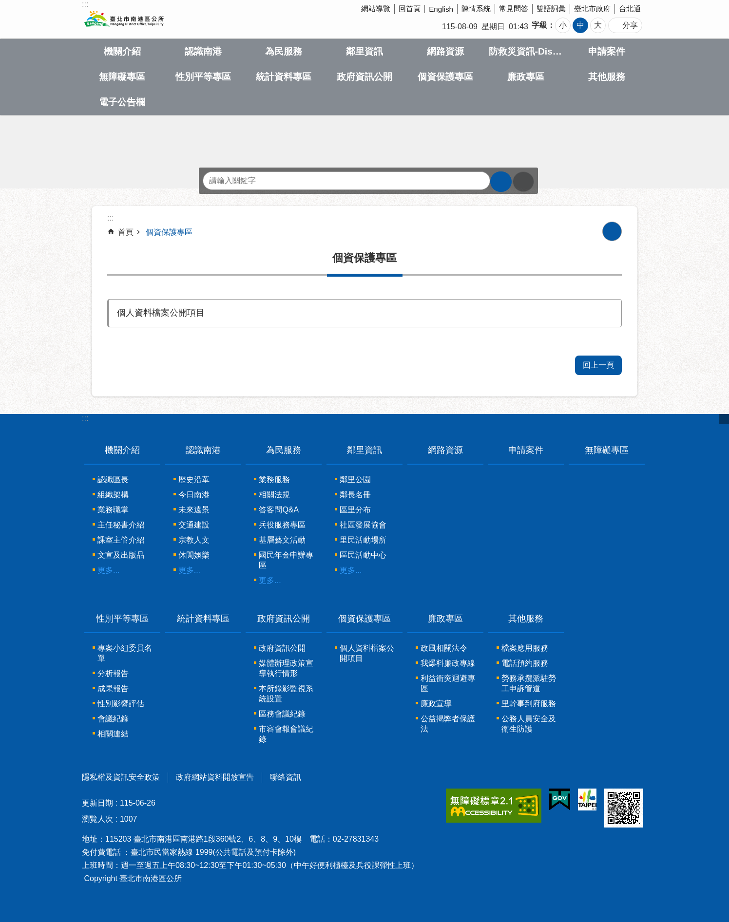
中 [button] (580, 25)
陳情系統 (476, 8)
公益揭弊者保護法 (448, 724)
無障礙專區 (122, 77)
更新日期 (97, 803)
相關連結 (113, 734)
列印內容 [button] (612, 231)
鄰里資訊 (364, 51)
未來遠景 (194, 510)
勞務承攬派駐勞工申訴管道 (528, 683)
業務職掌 (113, 510)
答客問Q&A (279, 510)
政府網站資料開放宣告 (215, 777)
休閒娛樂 (194, 555)
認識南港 (203, 51)
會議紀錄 (113, 719)
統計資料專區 (283, 77)
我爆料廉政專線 (448, 663)
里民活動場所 (363, 540)
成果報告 (113, 688)
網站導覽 (375, 8)
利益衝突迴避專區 (448, 683)
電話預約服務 (524, 663)
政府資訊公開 (364, 77)
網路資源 (445, 51)
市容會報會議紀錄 (286, 734)
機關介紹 (122, 51)
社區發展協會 (363, 525)
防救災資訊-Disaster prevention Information (526, 51)
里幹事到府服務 (528, 703)
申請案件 (606, 51)
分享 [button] (630, 25)
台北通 (630, 8)
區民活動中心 (363, 555)
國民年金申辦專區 (286, 560)
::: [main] (110, 218)
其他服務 (606, 77)
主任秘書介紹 (120, 525)
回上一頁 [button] (598, 365)
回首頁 (410, 8)
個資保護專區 (445, 77)
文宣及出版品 (120, 555)
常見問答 (513, 8)
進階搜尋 (523, 181)
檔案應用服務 (524, 648)
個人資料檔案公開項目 (161, 313)
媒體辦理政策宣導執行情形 (286, 668)
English (441, 9)
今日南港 (194, 494)
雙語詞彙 (551, 8)
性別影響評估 (120, 703)
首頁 (126, 232)
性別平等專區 (203, 77)
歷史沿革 (194, 479)
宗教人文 (194, 540)
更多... (108, 570)
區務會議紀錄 (282, 714)
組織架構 (113, 494)
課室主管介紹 (120, 540)
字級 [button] (539, 25)
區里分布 (355, 510)
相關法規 (274, 494)
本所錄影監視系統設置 (286, 693)
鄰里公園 (355, 479)
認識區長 (113, 479)
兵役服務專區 (282, 525)
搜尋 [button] (501, 181)
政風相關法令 (444, 648)
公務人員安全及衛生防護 (528, 724)
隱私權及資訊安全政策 (121, 777)
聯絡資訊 (285, 777)
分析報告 (113, 673)
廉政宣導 (436, 703)
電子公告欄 (122, 102)
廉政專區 (525, 77)
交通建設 (194, 525)
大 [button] (598, 25)
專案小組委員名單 (124, 653)
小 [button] (563, 25)
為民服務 (283, 51)
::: (85, 418)
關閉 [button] (724, 419)
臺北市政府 (592, 8)
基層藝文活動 (282, 540)
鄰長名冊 (355, 494)
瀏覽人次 (97, 819)
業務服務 (274, 479)
